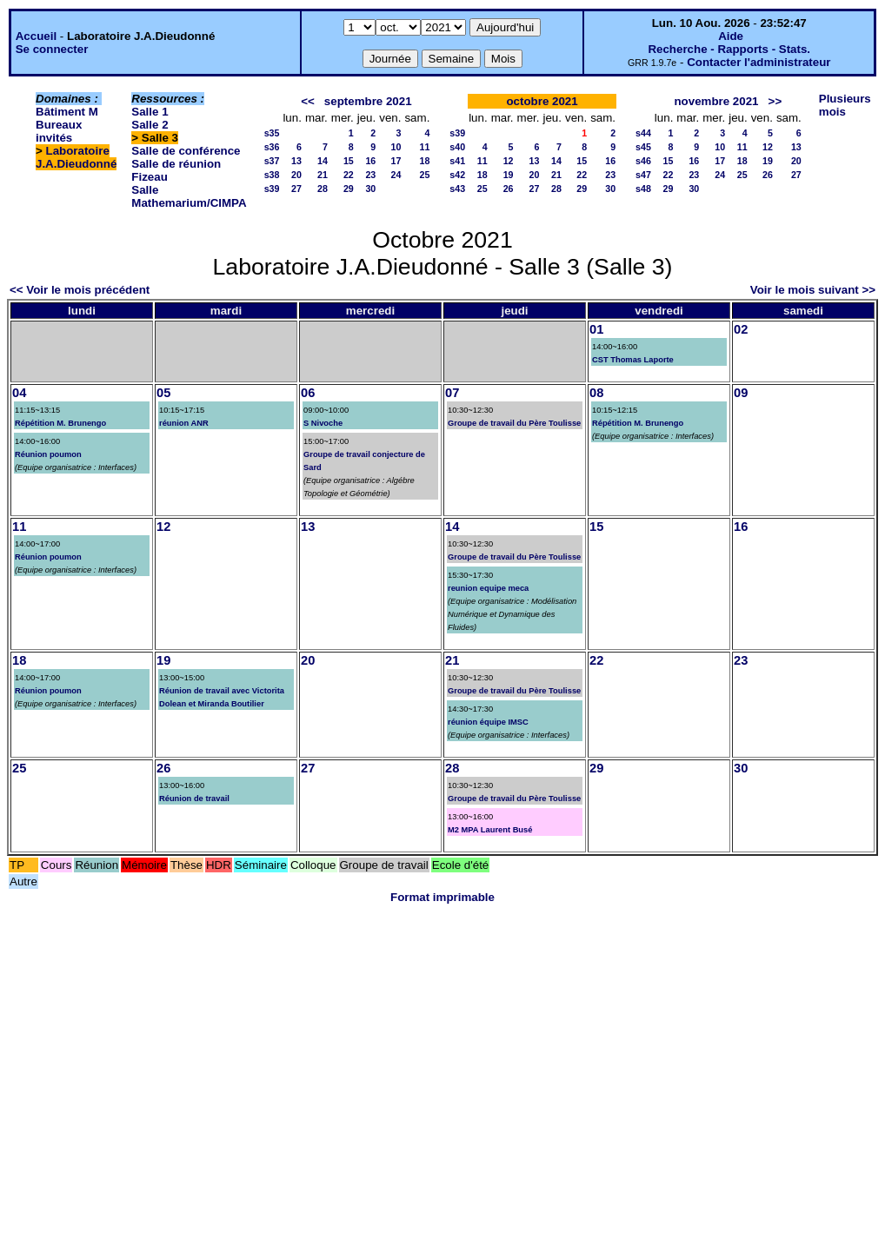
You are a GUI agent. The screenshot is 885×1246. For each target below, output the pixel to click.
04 (19, 393)
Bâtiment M (67, 111)
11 (424, 147)
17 (396, 161)
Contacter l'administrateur (758, 62)
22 (348, 174)
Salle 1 (149, 111)
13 (296, 161)
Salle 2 (149, 124)
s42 (457, 174)
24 (396, 174)
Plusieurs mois (845, 105)
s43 (457, 188)
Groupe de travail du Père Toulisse (514, 423)
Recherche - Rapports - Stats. (729, 49)
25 (424, 174)
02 (741, 329)
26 (508, 188)
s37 (272, 161)
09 (741, 393)
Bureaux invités (59, 131)
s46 (643, 161)
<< (308, 101)
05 (163, 393)
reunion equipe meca (488, 588)
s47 (643, 174)
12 (508, 161)
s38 (272, 174)
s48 (643, 188)
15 (348, 161)
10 (396, 147)
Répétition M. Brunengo (60, 423)
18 (424, 161)
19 (508, 174)
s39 (272, 188)
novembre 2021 (716, 101)
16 (370, 161)
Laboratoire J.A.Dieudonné (76, 157)
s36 (272, 147)
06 (308, 393)
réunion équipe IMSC (488, 722)
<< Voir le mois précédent (80, 289)
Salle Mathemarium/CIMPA (188, 196)
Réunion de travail (194, 798)
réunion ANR (184, 423)
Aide (730, 36)
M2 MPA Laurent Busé (490, 829)
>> (775, 101)
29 (348, 188)
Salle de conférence (185, 150)
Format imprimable (442, 897)
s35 (272, 133)
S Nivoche (323, 423)
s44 (643, 133)
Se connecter (52, 49)
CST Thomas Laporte (633, 359)
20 (296, 174)
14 (322, 161)
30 (370, 188)
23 (370, 174)
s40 (457, 147)
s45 (643, 147)
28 (322, 188)
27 (296, 188)
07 (452, 393)
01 (596, 329)
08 (596, 393)
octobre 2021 (541, 101)
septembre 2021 (368, 101)
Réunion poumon (48, 454)
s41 (457, 161)
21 (322, 174)
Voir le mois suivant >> (812, 289)
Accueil (36, 36)
